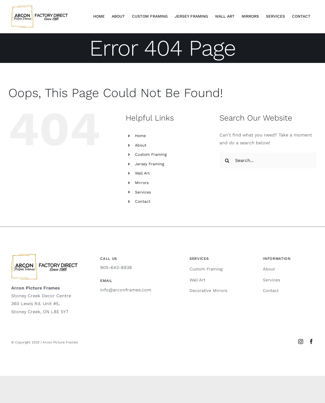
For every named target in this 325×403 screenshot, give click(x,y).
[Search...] (268, 160)
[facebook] (311, 341)
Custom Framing (151, 154)
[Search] (227, 160)
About (140, 145)
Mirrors (142, 182)
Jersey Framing (149, 164)
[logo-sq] (39, 7)
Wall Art (142, 173)
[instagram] (300, 341)
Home (140, 135)
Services (143, 192)
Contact (142, 201)
